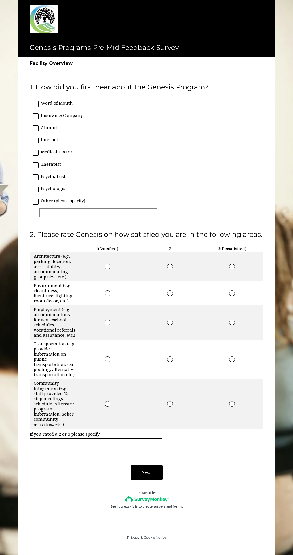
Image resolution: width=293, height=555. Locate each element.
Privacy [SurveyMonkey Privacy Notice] (133, 537)
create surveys (154, 506)
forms (177, 506)
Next (146, 472)
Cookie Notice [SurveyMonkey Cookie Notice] (155, 537)
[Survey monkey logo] (146, 499)
